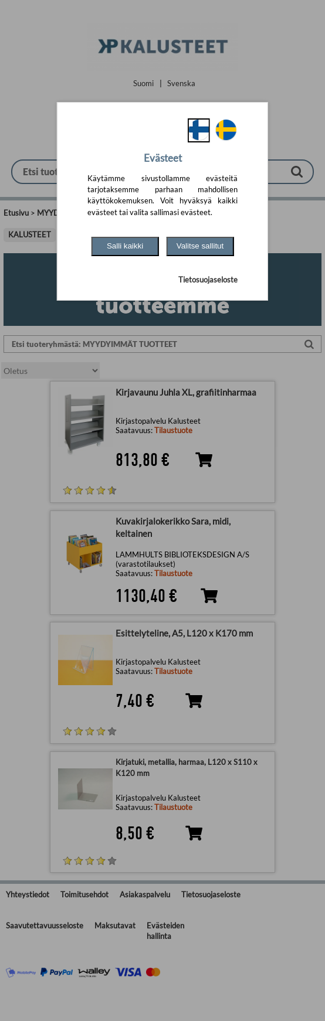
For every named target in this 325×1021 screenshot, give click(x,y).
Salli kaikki (125, 245)
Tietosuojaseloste (208, 279)
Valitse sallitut (200, 245)
